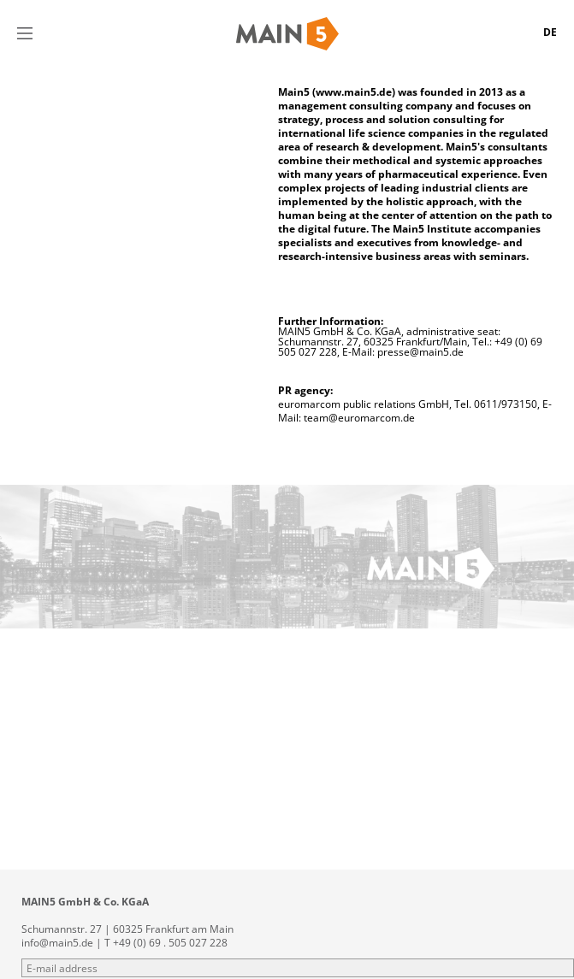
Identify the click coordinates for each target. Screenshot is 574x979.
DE (550, 32)
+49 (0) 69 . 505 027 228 (170, 942)
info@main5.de (57, 942)
